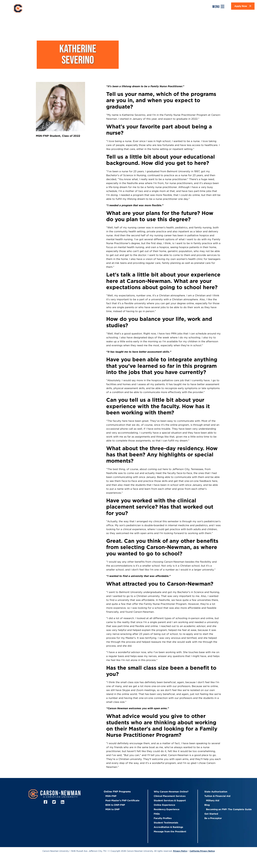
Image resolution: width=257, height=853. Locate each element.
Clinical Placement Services (170, 796)
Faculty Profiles (163, 818)
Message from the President (170, 831)
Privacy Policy (180, 851)
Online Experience (164, 805)
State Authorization (215, 791)
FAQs (157, 813)
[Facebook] (46, 802)
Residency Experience (166, 809)
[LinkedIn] (63, 802)
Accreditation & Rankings (168, 827)
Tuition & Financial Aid (217, 796)
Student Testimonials (166, 822)
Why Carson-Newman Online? (171, 791)
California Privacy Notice (202, 851)
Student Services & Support (170, 800)
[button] (242, 6)
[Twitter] (54, 802)
